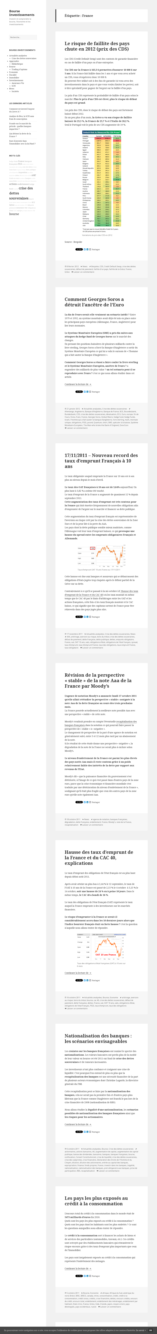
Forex (29, 202)
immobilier (13, 181)
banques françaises (118, 819)
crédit (115, 1295)
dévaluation (111, 414)
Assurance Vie (18, 83)
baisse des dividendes (82, 1154)
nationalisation (71, 1168)
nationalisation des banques (91, 1168)
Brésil (72, 1295)
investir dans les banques (115, 1165)
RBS (78, 1171)
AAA (68, 636)
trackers (22, 178)
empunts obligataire (125, 639)
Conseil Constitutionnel (86, 1157)
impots (31, 199)
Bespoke (95, 266)
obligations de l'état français (118, 642)
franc (78, 417)
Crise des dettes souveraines (24, 58)
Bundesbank (70, 414)
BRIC (78, 1295)
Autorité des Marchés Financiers (27, 181)
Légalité (130, 1165)
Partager (96, 249)
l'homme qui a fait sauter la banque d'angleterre (91, 419)
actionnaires (70, 1151)
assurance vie (21, 208)
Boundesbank (130, 411)
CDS (101, 266)
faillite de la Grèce (28, 164)
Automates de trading (15, 167)
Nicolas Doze (24, 175)
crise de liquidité (104, 1157)
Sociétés (15, 91)
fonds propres (91, 1165)
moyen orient (119, 1304)
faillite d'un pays (101, 269)
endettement (23, 184)
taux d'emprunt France (88, 645)
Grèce (11, 205)
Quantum (98, 422)
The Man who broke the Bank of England (101, 425)
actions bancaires (83, 1151)
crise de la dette (19, 205)
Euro (124, 414)
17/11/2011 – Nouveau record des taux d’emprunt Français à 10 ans (101, 460)
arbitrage (75, 636)
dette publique (31, 170)
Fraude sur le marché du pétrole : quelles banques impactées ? (20, 126)
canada (90, 1295)
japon (109, 1304)
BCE (33, 202)
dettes (17, 175)
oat (72, 642)
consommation (106, 1295)
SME (110, 422)
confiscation (70, 1157)
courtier (16, 189)
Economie (13, 72)
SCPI (14, 86)
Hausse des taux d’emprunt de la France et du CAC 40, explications (99, 857)
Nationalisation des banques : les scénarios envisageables (98, 1038)
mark (127, 419)
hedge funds (13, 161)
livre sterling (118, 419)
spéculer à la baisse (121, 422)
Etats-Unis (77, 1304)
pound (90, 422)
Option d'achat (21, 170)
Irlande (103, 1304)
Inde (97, 1304)
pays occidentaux (82, 1306)
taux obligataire (71, 647)
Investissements (16, 80)
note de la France (124, 822)
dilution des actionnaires (90, 1162)
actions (13, 183)
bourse (14, 214)
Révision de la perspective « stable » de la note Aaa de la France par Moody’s (98, 680)
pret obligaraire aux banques (116, 1168)
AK (93, 1151)
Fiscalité (12, 75)
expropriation (71, 1165)
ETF (26, 205)
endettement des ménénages (109, 1301)
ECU (119, 414)
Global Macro (107, 417)
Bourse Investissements (21, 13)
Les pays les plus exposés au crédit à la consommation (96, 1201)
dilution (75, 1162)
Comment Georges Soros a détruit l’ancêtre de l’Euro (94, 302)
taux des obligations (107, 645)
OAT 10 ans (80, 642)
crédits (92, 1298)
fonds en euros (14, 178)
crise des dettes (27, 167)
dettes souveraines (21, 202)
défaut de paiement (84, 269)
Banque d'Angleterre (94, 411)
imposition (23, 172)
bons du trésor (103, 636)
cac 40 (96, 1000)
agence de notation (101, 819)
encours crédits (123, 1298)
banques (28, 178)
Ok (152, 1328)
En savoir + (19, 1330)
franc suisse (12, 202)
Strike (35, 167)
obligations (76, 422)
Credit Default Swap (112, 266)
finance (80, 1165)
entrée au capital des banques (115, 1162)
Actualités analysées (18, 55)
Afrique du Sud (116, 1293)
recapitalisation (71, 825)
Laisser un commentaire (83, 272)
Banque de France (111, 411)
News (11, 88)
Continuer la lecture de (78, 384)
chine (96, 1295)
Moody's (112, 822)
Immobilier (14, 77)
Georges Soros (94, 417)
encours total (78, 1301)
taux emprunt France (126, 645)
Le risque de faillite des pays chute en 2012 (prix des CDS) (97, 46)
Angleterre (79, 411)
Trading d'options (19, 69)
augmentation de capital (106, 1151)
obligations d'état (97, 642)
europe (19, 211)
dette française (88, 639)
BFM (29, 175)
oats (87, 642)
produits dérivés (27, 210)
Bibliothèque (17, 64)
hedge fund (118, 417)
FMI (34, 210)
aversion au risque (88, 636)
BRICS (83, 1295)
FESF (14, 210)
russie (93, 1306)
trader (33, 178)
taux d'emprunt (71, 645)
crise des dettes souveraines (93, 414)
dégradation (70, 822)
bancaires (97, 1154)
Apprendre (14, 61)
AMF (33, 175)
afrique (105, 1293)
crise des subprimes (73, 1160)
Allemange (69, 411)
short (105, 422)
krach (67, 419)
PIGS (20, 164)
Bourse (12, 66)
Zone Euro (13, 170)
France (21, 161)
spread (134, 642)
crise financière (13, 172)
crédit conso (83, 1298)
